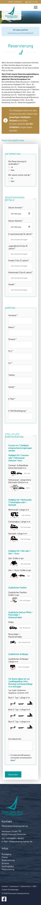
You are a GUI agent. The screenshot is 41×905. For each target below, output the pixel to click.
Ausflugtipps (8, 866)
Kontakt (18, 2)
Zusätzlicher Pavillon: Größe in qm (17, 593)
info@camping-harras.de (20, 841)
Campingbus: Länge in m (19, 521)
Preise (5, 857)
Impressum (14, 886)
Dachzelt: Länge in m (17, 533)
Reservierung (8, 860)
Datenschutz (26, 886)
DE (26, 2)
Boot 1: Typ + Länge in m (19, 697)
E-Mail (11, 399)
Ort (10, 363)
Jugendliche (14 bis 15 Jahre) (17, 247)
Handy (11, 387)
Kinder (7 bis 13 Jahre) (18, 260)
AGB (34, 886)
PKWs (11, 622)
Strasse (12, 339)
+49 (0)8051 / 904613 (15, 838)
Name (11, 327)
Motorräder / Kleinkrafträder (15, 635)
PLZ (10, 351)
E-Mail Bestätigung (17, 411)
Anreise (5, 863)
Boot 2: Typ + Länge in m (19, 709)
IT (33, 2)
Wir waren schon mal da (19, 175)
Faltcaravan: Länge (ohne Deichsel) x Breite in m (19, 481)
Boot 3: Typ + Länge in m (19, 721)
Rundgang (6, 854)
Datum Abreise (15, 220)
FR (36, 2)
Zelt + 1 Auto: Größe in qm (19, 570)
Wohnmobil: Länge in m (18, 509)
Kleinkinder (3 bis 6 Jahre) (20, 272)
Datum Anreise (15, 207)
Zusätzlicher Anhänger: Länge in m (18, 660)
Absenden (13, 774)
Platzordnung (8, 869)
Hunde (11, 284)
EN (30, 2)
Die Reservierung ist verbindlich (17, 162)
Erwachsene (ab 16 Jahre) (20, 234)
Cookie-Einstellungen (10, 889)
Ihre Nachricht (14, 739)
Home (10, 2)
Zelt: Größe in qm (16, 558)
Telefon (11, 375)
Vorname (13, 315)
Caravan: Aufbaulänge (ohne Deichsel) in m (18, 466)
